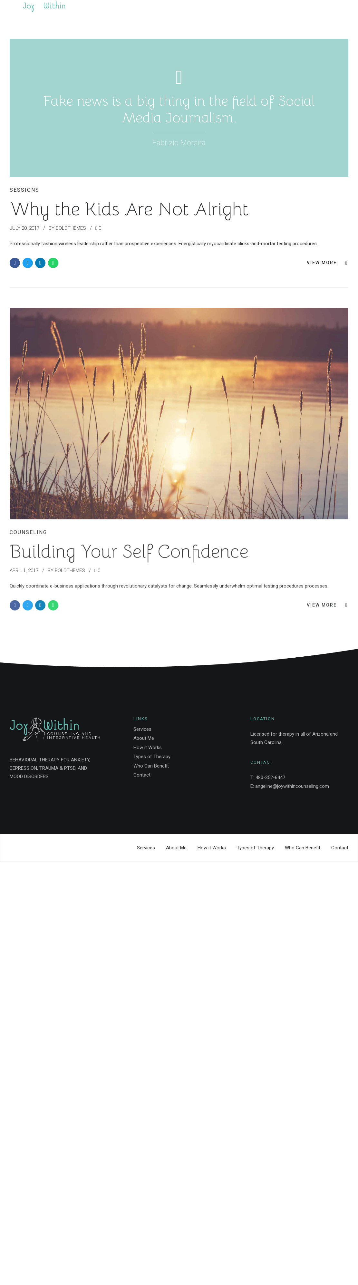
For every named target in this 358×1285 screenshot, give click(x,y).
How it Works (147, 747)
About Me (143, 738)
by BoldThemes (67, 228)
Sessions (24, 190)
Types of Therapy (151, 756)
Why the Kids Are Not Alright (129, 209)
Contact (141, 775)
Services (142, 729)
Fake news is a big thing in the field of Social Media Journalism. (179, 109)
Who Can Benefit (151, 766)
